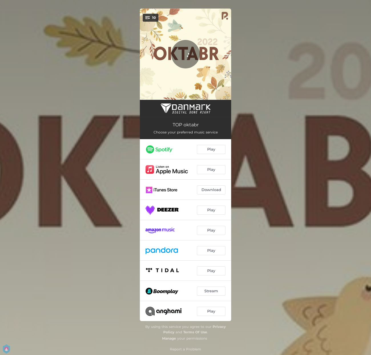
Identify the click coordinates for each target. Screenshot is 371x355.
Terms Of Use (195, 332)
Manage (169, 338)
